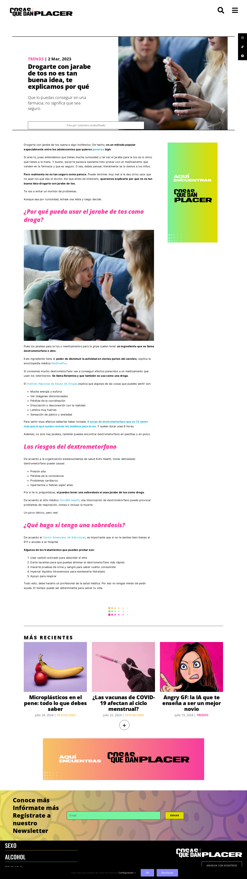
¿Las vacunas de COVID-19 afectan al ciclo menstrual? (123, 703)
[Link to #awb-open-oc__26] (235, 10)
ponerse (99, 149)
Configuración (127, 872)
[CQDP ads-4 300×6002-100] (193, 144)
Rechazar (167, 872)
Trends (36, 59)
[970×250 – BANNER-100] (123, 739)
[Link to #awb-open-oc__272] (221, 10)
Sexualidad (66, 715)
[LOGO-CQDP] (41, 9)
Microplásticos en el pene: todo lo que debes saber (55, 703)
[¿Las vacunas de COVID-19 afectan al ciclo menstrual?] (123, 667)
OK (147, 872)
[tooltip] (242, 37)
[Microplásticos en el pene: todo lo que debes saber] (55, 667)
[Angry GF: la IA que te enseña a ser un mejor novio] (191, 667)
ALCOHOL (15, 857)
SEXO (10, 845)
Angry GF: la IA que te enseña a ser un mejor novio (191, 703)
